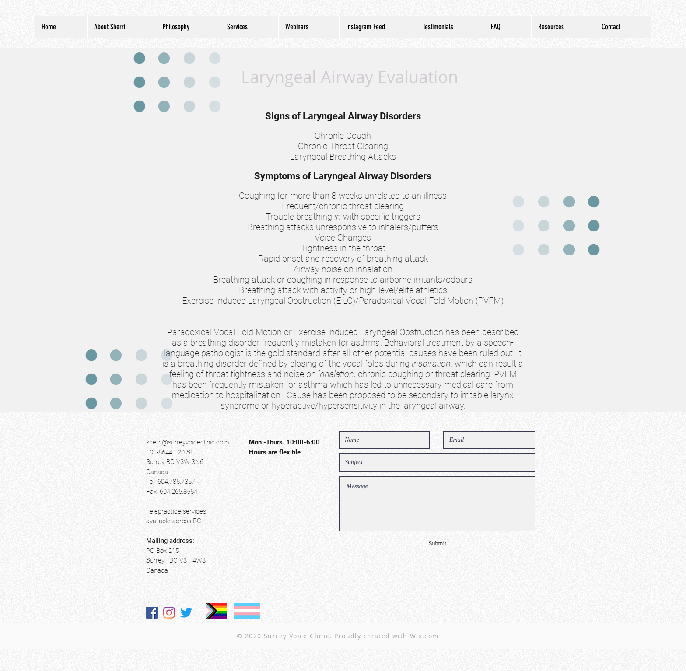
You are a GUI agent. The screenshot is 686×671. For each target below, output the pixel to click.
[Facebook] (152, 613)
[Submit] (437, 543)
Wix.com (424, 636)
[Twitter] (186, 613)
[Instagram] (169, 613)
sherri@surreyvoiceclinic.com (187, 442)
